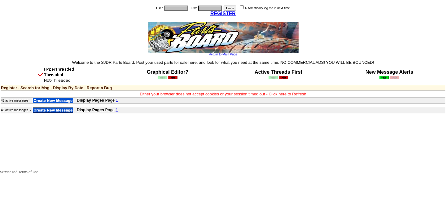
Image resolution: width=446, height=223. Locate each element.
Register (9, 87)
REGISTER (223, 13)
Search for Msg (35, 87)
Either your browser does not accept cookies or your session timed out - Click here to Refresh (223, 94)
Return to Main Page (223, 54)
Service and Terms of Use (19, 172)
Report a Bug (99, 87)
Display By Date (68, 87)
